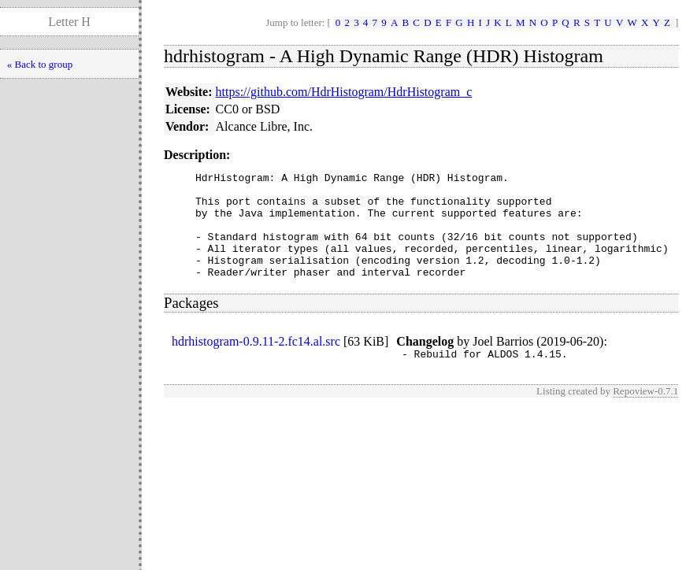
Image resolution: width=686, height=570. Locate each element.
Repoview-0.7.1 (645, 414)
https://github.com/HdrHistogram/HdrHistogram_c (344, 91)
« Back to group (39, 64)
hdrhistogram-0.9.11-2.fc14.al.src (256, 362)
